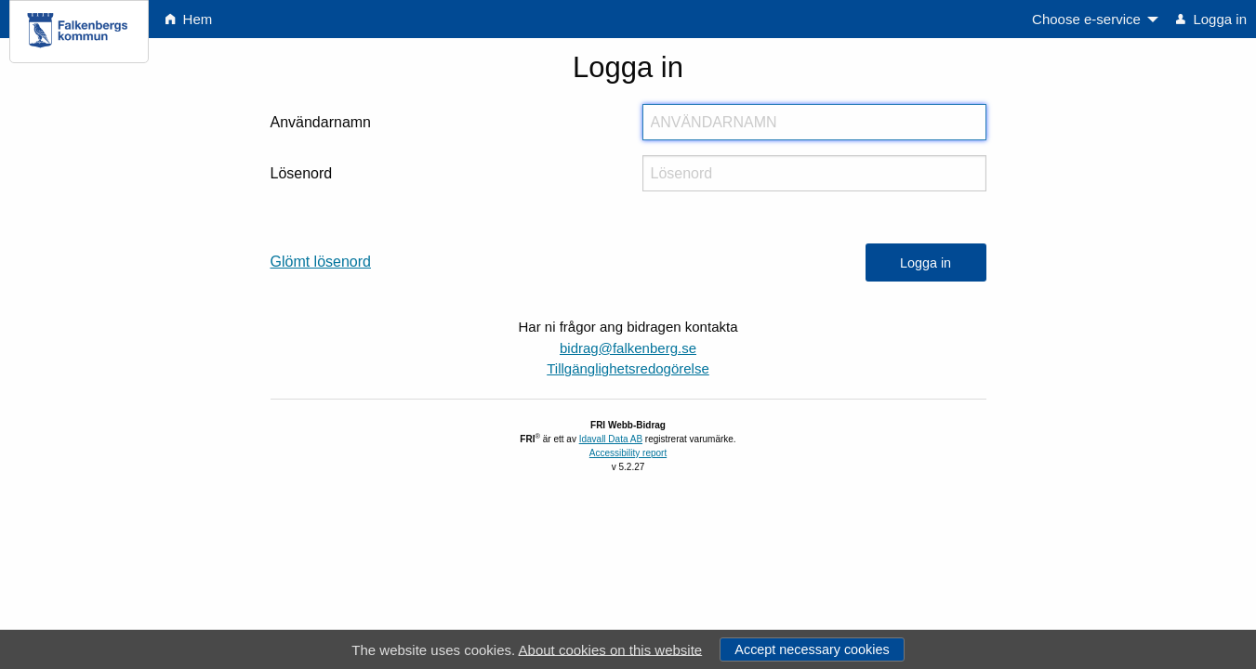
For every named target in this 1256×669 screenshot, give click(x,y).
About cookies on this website (611, 649)
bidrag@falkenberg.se (628, 348)
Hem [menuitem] (188, 19)
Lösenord (302, 173)
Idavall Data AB (610, 439)
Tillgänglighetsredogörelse (628, 368)
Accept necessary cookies (811, 649)
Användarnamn (321, 122)
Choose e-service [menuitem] (1086, 19)
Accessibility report (628, 453)
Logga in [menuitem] (1211, 19)
